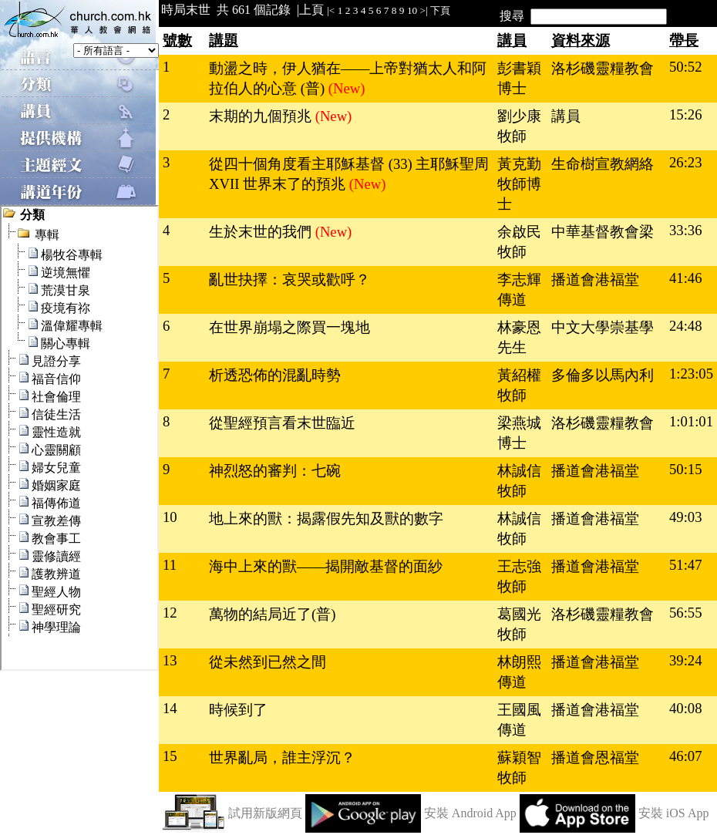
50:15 (685, 469)
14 (170, 708)
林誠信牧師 (519, 481)
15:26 (685, 114)
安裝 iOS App (673, 813)
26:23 (685, 162)
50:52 (685, 67)
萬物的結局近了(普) (272, 614)
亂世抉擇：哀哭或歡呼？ (289, 279)
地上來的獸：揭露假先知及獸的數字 (326, 518)
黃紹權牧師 (519, 385)
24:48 (685, 326)
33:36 (685, 230)
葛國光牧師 (519, 624)
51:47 (685, 565)
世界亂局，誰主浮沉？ (282, 757)
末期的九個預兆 (262, 116)
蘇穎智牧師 (519, 767)
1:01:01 (691, 421)
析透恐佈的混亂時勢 (275, 375)
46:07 (685, 756)
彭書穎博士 (519, 78)
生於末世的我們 (262, 232)
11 (170, 565)
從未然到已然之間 (267, 662)
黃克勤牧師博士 (519, 184)
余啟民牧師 (519, 242)
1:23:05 (691, 373)
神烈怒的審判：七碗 (275, 471)
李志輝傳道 (519, 289)
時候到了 (238, 710)
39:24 (685, 660)
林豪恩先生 (519, 337)
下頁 (440, 10)
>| (424, 10)
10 (412, 10)
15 (170, 756)
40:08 (685, 708)
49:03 (685, 517)
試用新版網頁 (265, 813)
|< (331, 10)
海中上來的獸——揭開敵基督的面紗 (326, 566)
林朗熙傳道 (519, 672)
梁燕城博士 (519, 433)
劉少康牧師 (519, 126)
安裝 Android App (470, 813)
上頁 (311, 9)
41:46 (685, 278)
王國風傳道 (519, 720)
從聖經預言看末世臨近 (282, 423)
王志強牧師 (519, 576)
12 (170, 612)
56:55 (685, 612)
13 (170, 660)
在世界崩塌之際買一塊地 (289, 327)
